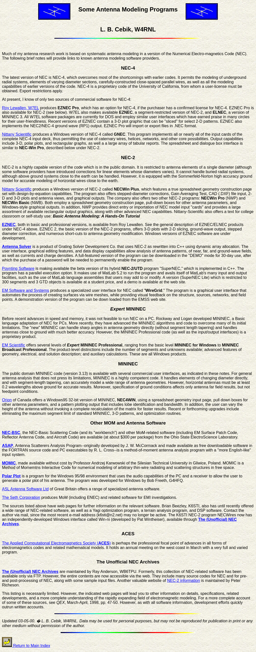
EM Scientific (13, 345)
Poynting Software (18, 268)
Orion (7, 400)
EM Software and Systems (25, 290)
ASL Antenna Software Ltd (25, 489)
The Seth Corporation (21, 497)
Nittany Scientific (16, 134)
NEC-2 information (183, 580)
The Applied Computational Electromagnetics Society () (56, 543)
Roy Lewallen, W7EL (20, 108)
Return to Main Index (26, 646)
